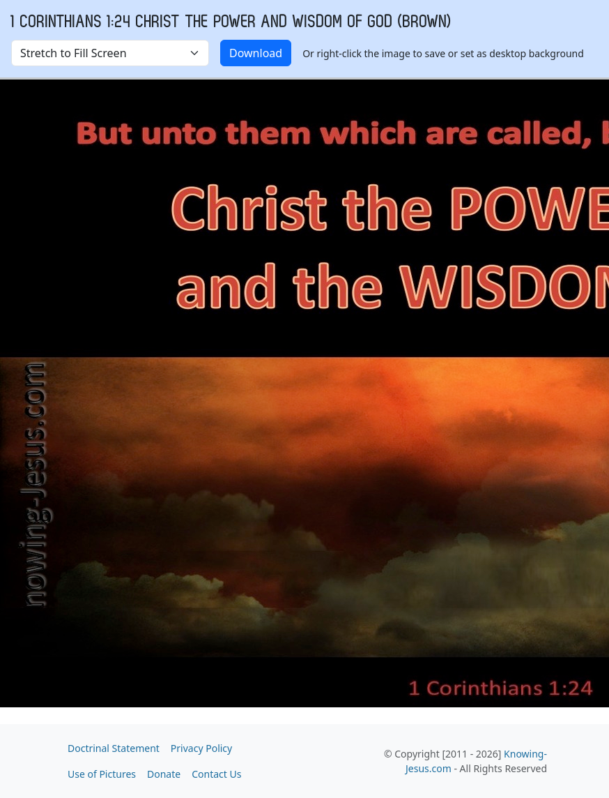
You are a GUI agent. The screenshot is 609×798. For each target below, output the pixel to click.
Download (255, 53)
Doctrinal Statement (114, 748)
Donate (163, 774)
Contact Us (216, 774)
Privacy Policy (201, 748)
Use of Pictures (102, 774)
